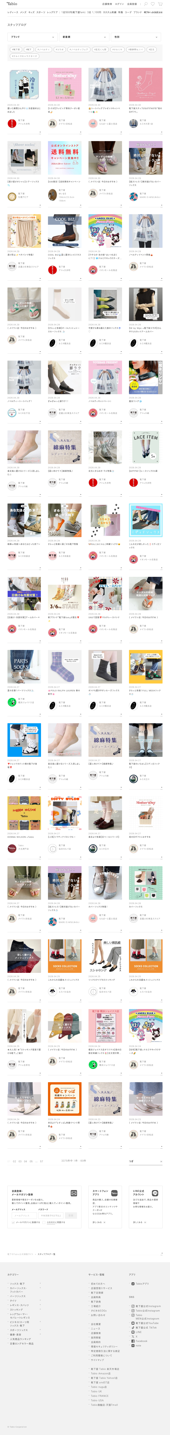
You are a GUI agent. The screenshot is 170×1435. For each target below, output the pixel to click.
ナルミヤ (118, 49)
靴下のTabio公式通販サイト (20, 1255)
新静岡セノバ (136, 49)
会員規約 (51, 1223)
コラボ (60, 49)
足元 (152, 49)
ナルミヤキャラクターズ (25, 56)
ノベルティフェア (79, 49)
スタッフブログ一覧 (46, 1255)
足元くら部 (101, 49)
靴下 (29, 49)
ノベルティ (44, 49)
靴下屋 (16, 49)
